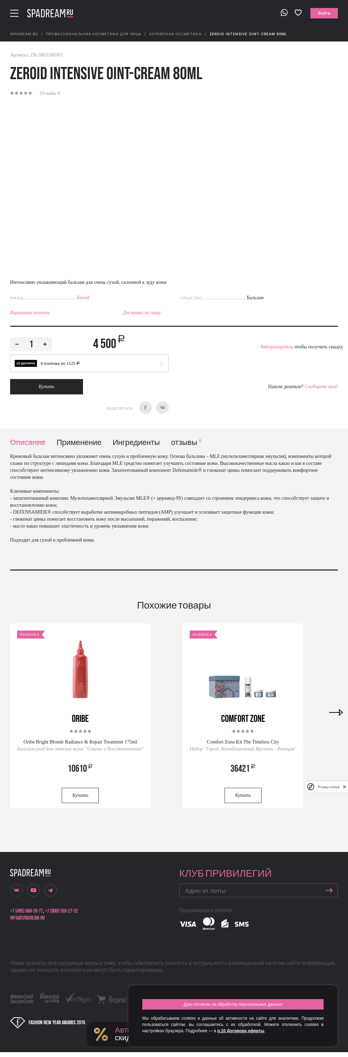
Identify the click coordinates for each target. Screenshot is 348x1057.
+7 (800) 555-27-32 (61, 911)
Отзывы (50, 93)
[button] (89, 363)
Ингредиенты (136, 442)
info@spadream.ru (27, 918)
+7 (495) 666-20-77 (26, 911)
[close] (344, 786)
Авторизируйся (276, 346)
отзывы (186, 442)
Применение (78, 442)
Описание (27, 442)
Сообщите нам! (321, 386)
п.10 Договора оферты (240, 1030)
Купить (46, 386)
